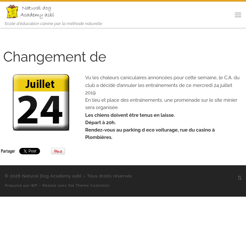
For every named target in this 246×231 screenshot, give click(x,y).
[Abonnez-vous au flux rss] (239, 178)
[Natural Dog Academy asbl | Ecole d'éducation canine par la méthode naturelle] (31, 11)
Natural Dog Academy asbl (52, 176)
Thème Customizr (93, 185)
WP (34, 185)
